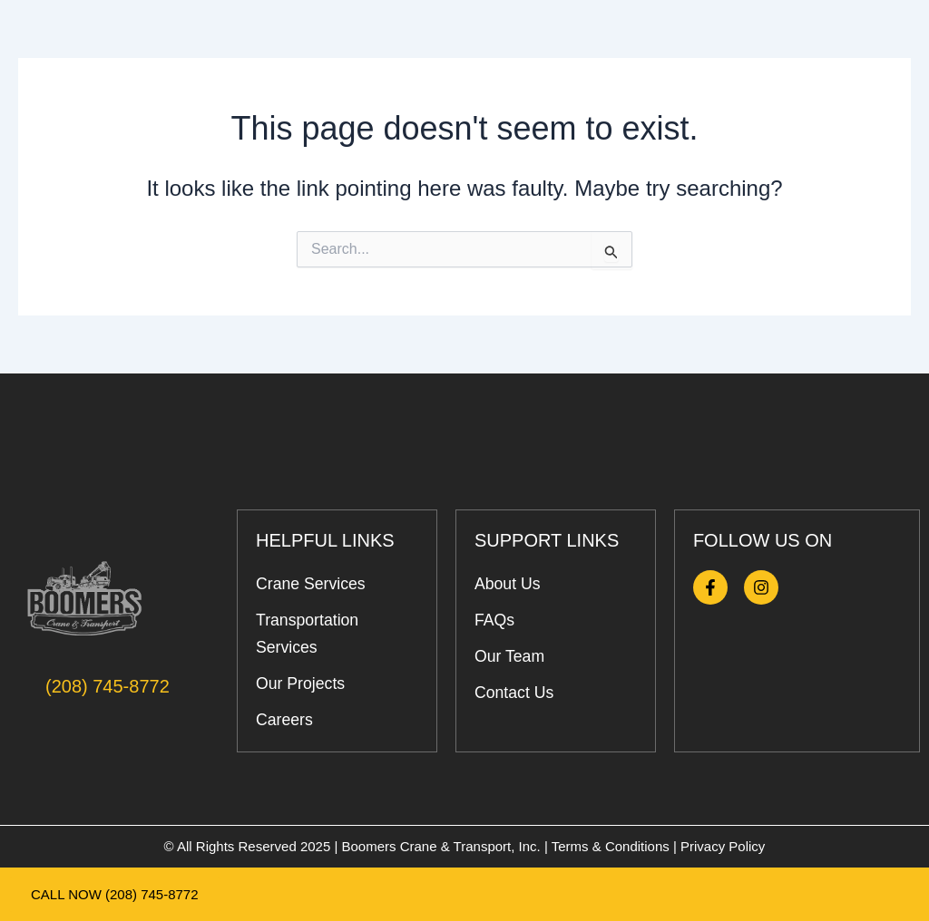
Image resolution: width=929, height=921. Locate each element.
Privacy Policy (722, 846)
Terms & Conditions (611, 846)
